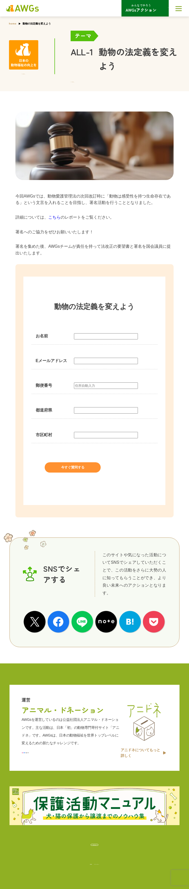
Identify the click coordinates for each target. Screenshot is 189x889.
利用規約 (69, 861)
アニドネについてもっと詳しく (143, 745)
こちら (54, 217)
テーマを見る (81, 81)
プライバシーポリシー (107, 861)
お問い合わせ (94, 841)
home (12, 23)
